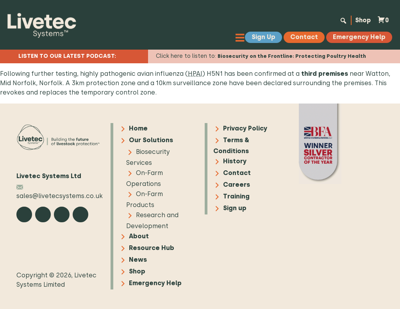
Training (236, 196)
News (138, 259)
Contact (237, 173)
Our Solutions (151, 140)
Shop (362, 20)
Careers (236, 184)
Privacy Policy (245, 128)
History (234, 161)
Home (138, 128)
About (139, 236)
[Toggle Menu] (242, 37)
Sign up (234, 208)
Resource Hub (151, 248)
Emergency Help (155, 283)
